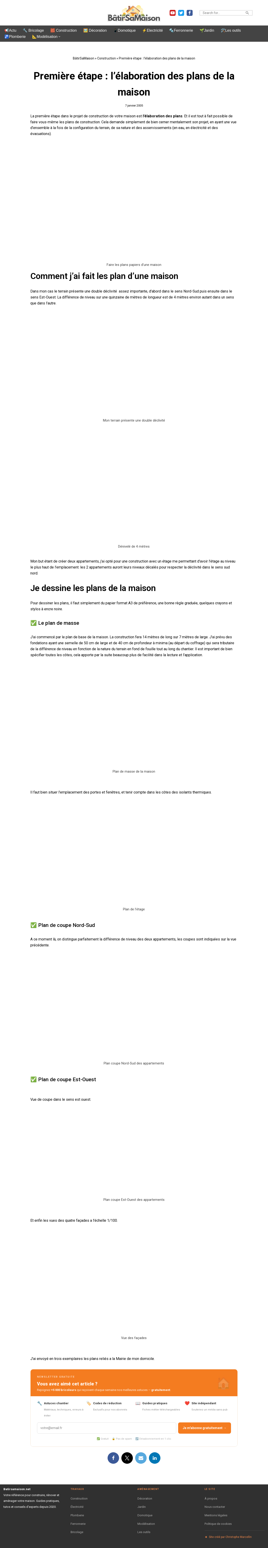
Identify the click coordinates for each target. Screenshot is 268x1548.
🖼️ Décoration (94, 30)
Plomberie (77, 1512)
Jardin (141, 1504)
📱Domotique (124, 30)
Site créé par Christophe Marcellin (228, 1534)
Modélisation (146, 1520)
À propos (211, 1495)
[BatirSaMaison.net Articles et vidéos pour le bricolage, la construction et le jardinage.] (134, 12)
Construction (106, 58)
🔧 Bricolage (33, 30)
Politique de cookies (218, 1520)
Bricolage (77, 1529)
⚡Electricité (152, 30)
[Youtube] (173, 13)
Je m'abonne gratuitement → (204, 1425)
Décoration (144, 1495)
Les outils (143, 1529)
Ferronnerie (78, 1520)
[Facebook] (190, 13)
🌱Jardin (206, 30)
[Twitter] (181, 13)
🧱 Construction (63, 30)
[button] (59, 36)
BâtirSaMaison (83, 58)
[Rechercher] (221, 13)
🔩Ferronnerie (180, 30)
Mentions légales (216, 1512)
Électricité (77, 1504)
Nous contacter (215, 1504)
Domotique (144, 1512)
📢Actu (10, 30)
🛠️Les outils (230, 30)
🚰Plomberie (15, 37)
